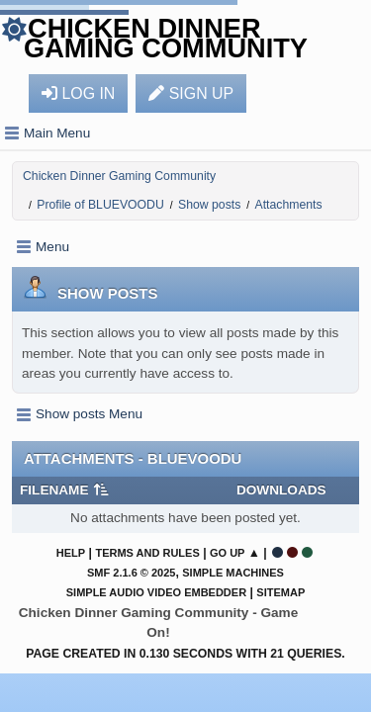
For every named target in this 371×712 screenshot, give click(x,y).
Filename (65, 490)
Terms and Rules (147, 553)
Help (70, 553)
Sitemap (280, 592)
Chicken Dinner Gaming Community (166, 38)
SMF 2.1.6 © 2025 (131, 572)
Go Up (227, 553)
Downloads (281, 490)
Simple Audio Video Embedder (156, 592)
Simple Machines (233, 572)
